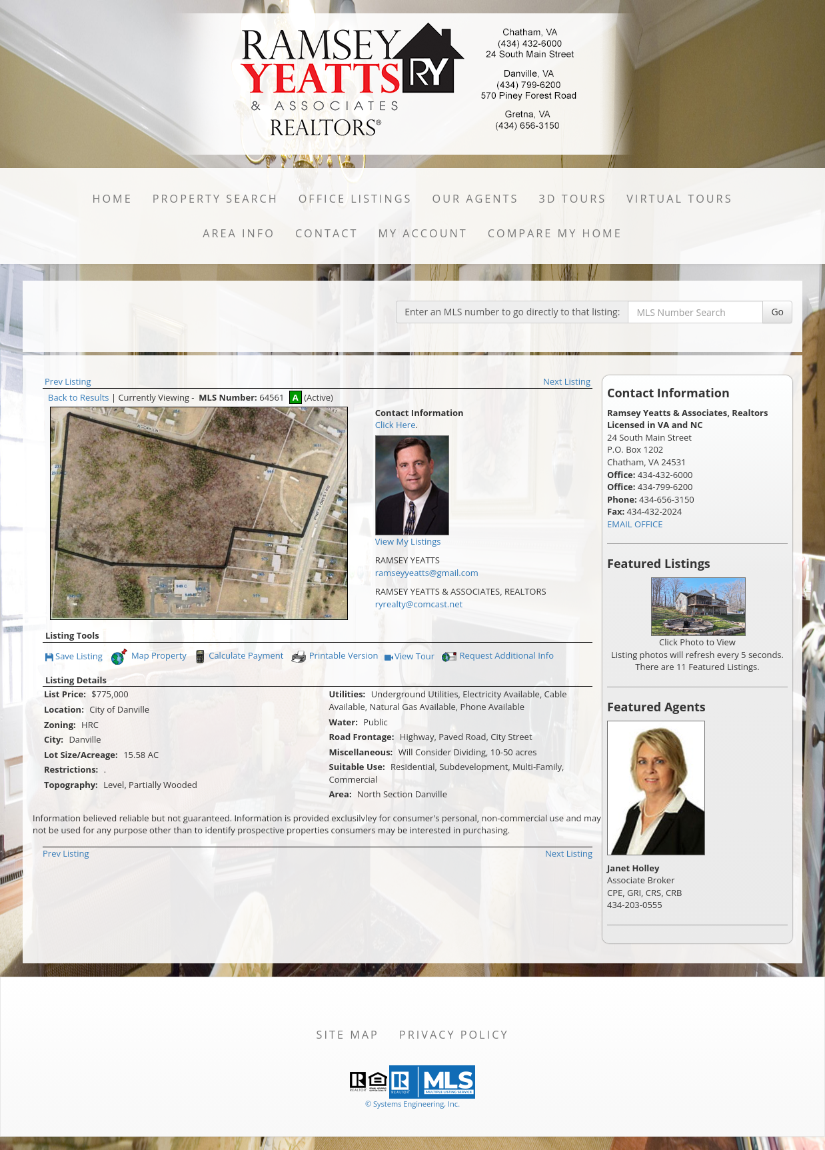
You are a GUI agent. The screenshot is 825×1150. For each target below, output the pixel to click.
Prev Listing (68, 381)
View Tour (409, 657)
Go (777, 311)
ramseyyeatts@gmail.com (426, 573)
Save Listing (74, 657)
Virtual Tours (679, 198)
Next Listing (566, 381)
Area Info (239, 233)
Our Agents (475, 198)
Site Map (348, 1034)
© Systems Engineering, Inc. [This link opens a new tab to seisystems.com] (412, 1104)
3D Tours (572, 198)
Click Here (395, 425)
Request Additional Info (496, 656)
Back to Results (78, 397)
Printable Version (334, 656)
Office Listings (355, 198)
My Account (422, 233)
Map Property (148, 656)
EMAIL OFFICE (635, 524)
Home (112, 198)
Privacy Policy (454, 1034)
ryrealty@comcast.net (418, 604)
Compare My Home (555, 233)
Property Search (216, 198)
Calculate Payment (237, 657)
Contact (327, 233)
